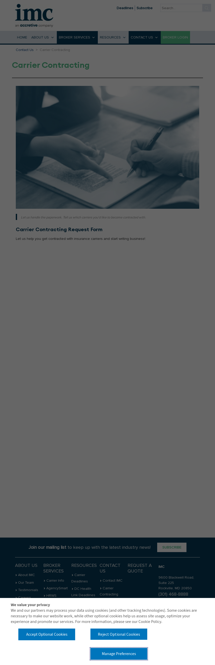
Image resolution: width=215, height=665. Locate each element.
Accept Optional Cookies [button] (47, 634)
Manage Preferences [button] (119, 654)
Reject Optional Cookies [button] (119, 634)
